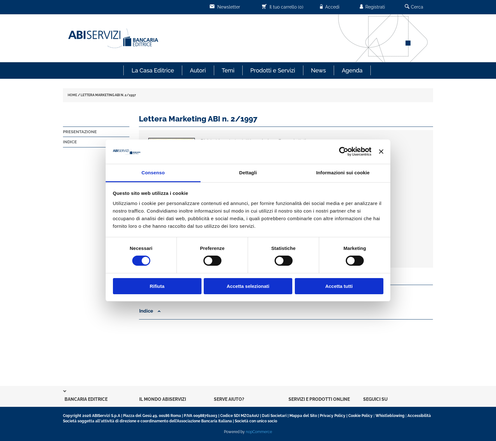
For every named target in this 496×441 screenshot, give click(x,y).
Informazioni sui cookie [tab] (343, 172)
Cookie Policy (360, 415)
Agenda (352, 70)
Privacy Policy (332, 415)
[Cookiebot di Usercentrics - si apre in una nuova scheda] (343, 151)
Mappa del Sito (303, 415)
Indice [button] (150, 311)
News (318, 70)
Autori (198, 70)
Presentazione (80, 131)
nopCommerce (259, 432)
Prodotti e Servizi (272, 70)
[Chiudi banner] (381, 151)
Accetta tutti (339, 286)
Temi (228, 70)
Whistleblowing (390, 415)
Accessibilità (419, 415)
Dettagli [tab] (248, 172)
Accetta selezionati (247, 286)
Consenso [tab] (152, 172)
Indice (70, 142)
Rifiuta (157, 286)
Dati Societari (274, 415)
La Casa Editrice (153, 70)
